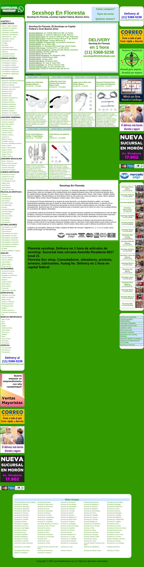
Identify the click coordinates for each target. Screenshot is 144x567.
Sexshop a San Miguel (21, 528)
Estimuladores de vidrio (9, 235)
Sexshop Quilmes (35, 52)
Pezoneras (5, 288)
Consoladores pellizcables (10, 67)
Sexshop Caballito (36, 42)
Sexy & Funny (6, 338)
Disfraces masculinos (8, 165)
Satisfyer (4, 334)
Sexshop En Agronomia (45, 504)
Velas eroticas (6, 286)
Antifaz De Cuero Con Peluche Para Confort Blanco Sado (57, 83)
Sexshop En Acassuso (68, 502)
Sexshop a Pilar (89, 528)
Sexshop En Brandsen (21, 515)
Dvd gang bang (6, 205)
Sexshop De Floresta (21, 513)
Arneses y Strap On (7, 301)
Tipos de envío (105, 14)
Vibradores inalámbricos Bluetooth (12, 80)
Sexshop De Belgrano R (69, 517)
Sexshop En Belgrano (91, 508)
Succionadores (6, 231)
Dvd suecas (5, 220)
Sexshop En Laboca (90, 539)
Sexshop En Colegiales (68, 523)
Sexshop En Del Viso (21, 526)
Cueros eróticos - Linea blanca (38, 77)
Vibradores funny (7, 91)
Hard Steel (4, 341)
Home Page (29, 74)
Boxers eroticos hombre (9, 163)
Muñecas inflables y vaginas (10, 250)
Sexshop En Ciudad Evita (115, 519)
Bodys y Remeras (7, 161)
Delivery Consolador (21, 552)
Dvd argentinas (6, 196)
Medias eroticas (6, 139)
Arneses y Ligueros (7, 122)
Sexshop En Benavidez (45, 511)
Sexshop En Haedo (113, 532)
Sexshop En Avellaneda (68, 506)
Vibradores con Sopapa (9, 113)
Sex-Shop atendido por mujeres (47, 523)
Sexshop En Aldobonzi (91, 504)
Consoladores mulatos (8, 65)
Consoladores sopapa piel (10, 73)
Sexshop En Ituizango (91, 534)
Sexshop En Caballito (91, 515)
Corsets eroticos (6, 132)
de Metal (4, 248)
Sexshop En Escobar (114, 526)
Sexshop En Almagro (114, 504)
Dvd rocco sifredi (6, 216)
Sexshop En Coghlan (114, 521)
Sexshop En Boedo (67, 513)
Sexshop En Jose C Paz (115, 534)
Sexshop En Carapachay (45, 517)
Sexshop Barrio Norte (37, 37)
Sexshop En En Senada (92, 526)
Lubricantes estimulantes (9, 34)
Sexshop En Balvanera (114, 506)
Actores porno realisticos (9, 61)
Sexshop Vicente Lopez (38, 67)
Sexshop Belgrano (36, 33)
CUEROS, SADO (126, 328)
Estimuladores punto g (8, 246)
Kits (2, 314)
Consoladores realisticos (9, 69)
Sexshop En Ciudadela (45, 521)
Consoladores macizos (8, 63)
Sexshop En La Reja (21, 539)
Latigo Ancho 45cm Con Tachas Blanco (82, 83)
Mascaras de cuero (7, 189)
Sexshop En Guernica (91, 532)
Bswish (3, 326)
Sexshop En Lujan (67, 547)
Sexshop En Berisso (113, 511)
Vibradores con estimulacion (10, 87)
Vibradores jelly (6, 93)
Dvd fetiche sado (6, 203)
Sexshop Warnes (35, 63)
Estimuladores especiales (9, 238)
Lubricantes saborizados (9, 49)
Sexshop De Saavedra (21, 506)
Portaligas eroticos (7, 141)
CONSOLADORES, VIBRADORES (126, 320)
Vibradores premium (8, 102)
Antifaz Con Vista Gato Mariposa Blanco (34, 83)
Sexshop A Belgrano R (68, 534)
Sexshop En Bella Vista (22, 511)
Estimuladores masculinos (10, 242)
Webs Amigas (72, 499)
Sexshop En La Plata (114, 536)
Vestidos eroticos (7, 156)
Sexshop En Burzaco (68, 515)
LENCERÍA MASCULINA (128, 325)
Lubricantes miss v (7, 47)
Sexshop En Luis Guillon (22, 547)
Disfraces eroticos (7, 135)
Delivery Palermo (66, 550)
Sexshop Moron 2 (127, 297)
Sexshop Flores (35, 46)
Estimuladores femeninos (9, 240)
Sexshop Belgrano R (90, 521)
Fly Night (4, 43)
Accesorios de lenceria (8, 120)
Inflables (4, 308)
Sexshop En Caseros (91, 517)
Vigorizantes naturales (8, 290)
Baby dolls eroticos (7, 124)
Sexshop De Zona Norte (115, 502)
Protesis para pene (7, 310)
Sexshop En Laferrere (21, 541)
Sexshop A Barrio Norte (91, 536)
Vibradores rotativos (8, 110)
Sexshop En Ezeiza (43, 528)
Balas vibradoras (6, 229)
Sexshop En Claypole (68, 521)
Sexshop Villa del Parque (38, 40)
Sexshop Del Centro (44, 502)
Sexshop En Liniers (43, 543)
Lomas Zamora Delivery (68, 541)
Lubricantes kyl (6, 41)
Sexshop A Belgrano (21, 536)
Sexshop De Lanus (113, 508)
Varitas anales (6, 264)
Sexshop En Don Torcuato (46, 526)
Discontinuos (5, 350)
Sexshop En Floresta (58, 13)
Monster (4, 76)
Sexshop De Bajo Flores (69, 519)
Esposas (4, 279)
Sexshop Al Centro (113, 523)
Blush (3, 323)
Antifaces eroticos (7, 273)
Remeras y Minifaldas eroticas (11, 143)
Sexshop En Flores (20, 530)
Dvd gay (4, 207)
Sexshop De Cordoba (44, 515)
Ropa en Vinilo (6, 145)
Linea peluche (6, 187)
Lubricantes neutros (8, 39)
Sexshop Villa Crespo (37, 48)
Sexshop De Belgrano (114, 517)
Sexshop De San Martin (68, 504)
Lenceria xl (5, 137)
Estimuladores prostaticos (9, 244)
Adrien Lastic (5, 319)
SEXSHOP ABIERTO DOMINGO (131, 338)
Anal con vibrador (7, 257)
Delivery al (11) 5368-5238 (12, 359)
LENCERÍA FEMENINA (128, 323)
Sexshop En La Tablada (68, 539)
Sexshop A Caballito (21, 534)
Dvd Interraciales (7, 211)
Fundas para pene (7, 306)
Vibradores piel (6, 95)
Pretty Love (5, 332)
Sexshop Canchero (20, 521)
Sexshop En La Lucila (68, 536)
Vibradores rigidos (7, 100)
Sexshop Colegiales (36, 65)
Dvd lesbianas (6, 213)
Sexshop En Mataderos (91, 547)
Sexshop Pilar (34, 69)
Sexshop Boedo (35, 44)
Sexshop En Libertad (114, 541)
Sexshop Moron (35, 54)
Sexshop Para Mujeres (127, 283)
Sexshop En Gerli (20, 532)
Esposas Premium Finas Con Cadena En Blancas (105, 83)
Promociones (5, 352)
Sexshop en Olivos (113, 550)
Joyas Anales (5, 262)
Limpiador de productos (9, 28)
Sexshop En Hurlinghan (45, 534)
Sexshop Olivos (35, 59)
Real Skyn (4, 45)
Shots (3, 336)
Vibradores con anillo (8, 295)
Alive (3, 321)
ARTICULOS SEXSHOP (128, 317)
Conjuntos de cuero (7, 176)
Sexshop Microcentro (37, 39)
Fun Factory (5, 343)
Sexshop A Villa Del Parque (70, 526)
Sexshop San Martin (36, 61)
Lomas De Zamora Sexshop (23, 543)
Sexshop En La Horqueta (45, 536)
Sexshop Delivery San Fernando (25, 502)
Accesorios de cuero (8, 174)
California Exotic (6, 328)
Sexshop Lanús (35, 57)
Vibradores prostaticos (8, 104)
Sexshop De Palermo (91, 506)
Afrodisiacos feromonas (9, 275)
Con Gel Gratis (6, 348)
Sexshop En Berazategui (92, 511)
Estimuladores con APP (9, 227)
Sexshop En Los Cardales (115, 543)
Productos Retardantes (9, 312)
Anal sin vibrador (6, 260)
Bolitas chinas (6, 299)
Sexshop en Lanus (43, 541)
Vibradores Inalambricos (9, 98)
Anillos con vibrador (7, 85)
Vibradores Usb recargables (10, 115)
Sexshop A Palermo (43, 530)
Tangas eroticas (6, 150)
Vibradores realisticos (8, 106)
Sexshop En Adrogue (21, 504)
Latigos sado (5, 183)
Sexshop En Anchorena (45, 506)
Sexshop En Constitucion (92, 523)
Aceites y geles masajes (9, 26)
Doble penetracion (7, 304)
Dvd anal (4, 194)
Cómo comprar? (105, 9)
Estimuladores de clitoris (9, 233)
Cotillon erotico (6, 277)
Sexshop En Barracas (68, 508)
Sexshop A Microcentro (114, 530)
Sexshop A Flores (66, 532)
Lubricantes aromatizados (9, 32)
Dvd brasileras (6, 198)
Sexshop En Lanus (90, 541)
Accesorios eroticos (7, 271)
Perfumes (4, 51)
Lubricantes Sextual (8, 56)
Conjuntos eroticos (7, 130)
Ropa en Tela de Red (8, 147)
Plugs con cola (6, 266)
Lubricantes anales (7, 30)
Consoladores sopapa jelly (10, 71)
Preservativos (5, 284)
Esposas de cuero (7, 179)
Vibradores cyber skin (8, 89)
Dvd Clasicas (5, 218)
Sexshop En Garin (90, 530)
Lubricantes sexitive (8, 54)
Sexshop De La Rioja (68, 511)
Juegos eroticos (6, 282)
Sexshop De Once (43, 508)
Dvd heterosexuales (8, 209)
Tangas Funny (6, 154)
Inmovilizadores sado (8, 181)
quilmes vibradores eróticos (116, 539)
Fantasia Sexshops (113, 547)
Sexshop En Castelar (21, 519)
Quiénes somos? (105, 19)
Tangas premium (6, 152)
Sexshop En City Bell (91, 519)
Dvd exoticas (5, 201)
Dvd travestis (5, 222)
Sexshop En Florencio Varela (116, 528)
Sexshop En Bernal (43, 513)
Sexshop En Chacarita (44, 519)
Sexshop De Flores (90, 513)
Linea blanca (5, 185)
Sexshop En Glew (43, 532)
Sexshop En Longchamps (69, 543)
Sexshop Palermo (35, 35)
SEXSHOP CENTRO (127, 332)
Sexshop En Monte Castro (92, 550)
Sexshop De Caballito (114, 515)
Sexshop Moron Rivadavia (39, 55)
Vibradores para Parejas (9, 83)
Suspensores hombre (8, 169)
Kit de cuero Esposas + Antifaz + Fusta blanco (35, 135)
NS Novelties (5, 330)
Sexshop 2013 (42, 539)
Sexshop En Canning (21, 517)
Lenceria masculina (7, 167)
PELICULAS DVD (126, 330)
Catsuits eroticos (6, 128)
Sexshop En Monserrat (21, 550)
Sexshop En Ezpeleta (68, 528)
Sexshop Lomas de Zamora (39, 50)
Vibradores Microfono (8, 108)
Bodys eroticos (6, 126)
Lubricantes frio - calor (8, 36)
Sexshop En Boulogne (114, 513)
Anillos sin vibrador (7, 297)
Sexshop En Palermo (44, 552)
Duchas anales (6, 255)
